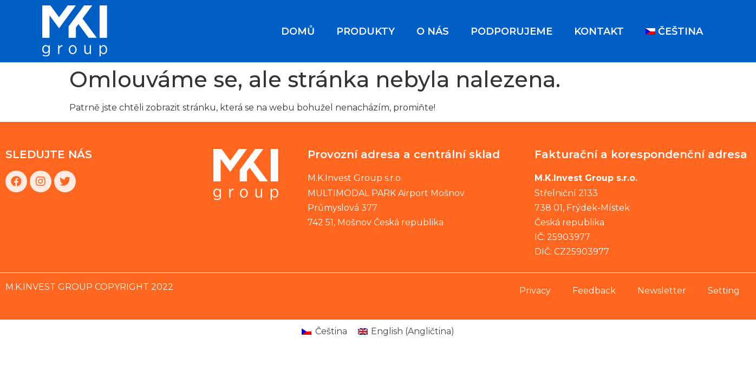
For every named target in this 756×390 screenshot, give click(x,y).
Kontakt (599, 31)
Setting (724, 290)
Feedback (594, 290)
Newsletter (661, 290)
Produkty (365, 31)
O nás (432, 31)
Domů (298, 31)
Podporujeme (511, 31)
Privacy (535, 290)
